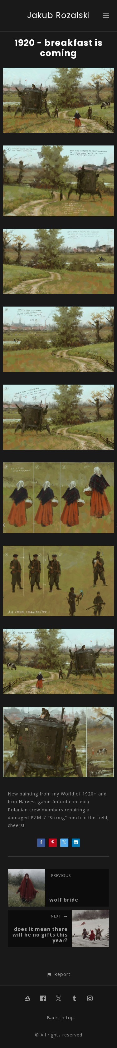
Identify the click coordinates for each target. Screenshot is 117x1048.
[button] (58, 974)
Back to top (60, 1018)
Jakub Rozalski (58, 15)
